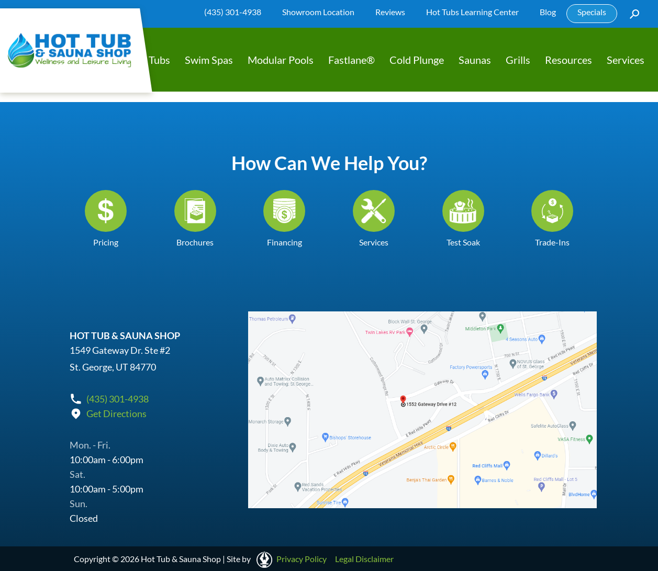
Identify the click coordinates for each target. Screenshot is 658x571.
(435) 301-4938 (232, 12)
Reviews (390, 12)
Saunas (475, 59)
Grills (518, 59)
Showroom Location (318, 12)
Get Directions (116, 413)
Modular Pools (281, 59)
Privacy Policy (301, 559)
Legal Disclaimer (364, 559)
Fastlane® (351, 59)
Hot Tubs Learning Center (472, 12)
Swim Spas (209, 59)
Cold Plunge (416, 59)
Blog (548, 12)
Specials (591, 12)
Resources (568, 59)
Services (625, 59)
